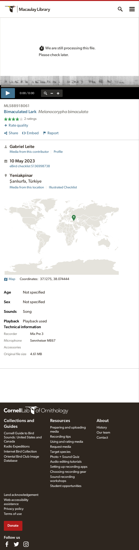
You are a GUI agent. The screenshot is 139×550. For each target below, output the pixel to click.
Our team (103, 432)
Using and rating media (66, 441)
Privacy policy (14, 509)
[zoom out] (51, 93)
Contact (102, 437)
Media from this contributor (29, 151)
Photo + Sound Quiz (64, 457)
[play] (8, 93)
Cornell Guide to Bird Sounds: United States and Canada (23, 437)
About (103, 421)
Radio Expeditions (17, 446)
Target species (60, 452)
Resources (60, 421)
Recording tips (60, 436)
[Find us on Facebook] (7, 544)
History (102, 427)
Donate (13, 525)
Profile (58, 151)
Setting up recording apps (68, 466)
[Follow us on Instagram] (26, 544)
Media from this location (27, 187)
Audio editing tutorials (66, 461)
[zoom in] (58, 93)
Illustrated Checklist (63, 187)
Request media (60, 446)
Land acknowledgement (21, 495)
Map (9, 279)
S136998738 (30, 166)
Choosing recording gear (68, 471)
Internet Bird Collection (20, 451)
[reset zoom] (45, 93)
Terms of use (13, 514)
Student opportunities (65, 486)
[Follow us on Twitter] (16, 544)
